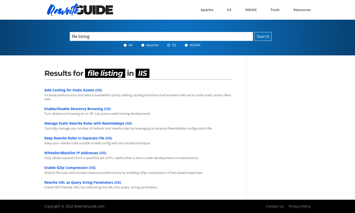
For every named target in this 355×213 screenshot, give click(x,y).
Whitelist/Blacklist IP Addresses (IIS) (75, 152)
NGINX (251, 10)
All (128, 45)
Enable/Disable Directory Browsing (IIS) (77, 108)
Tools (275, 10)
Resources (302, 10)
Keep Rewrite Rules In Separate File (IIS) (78, 138)
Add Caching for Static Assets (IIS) (73, 90)
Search (263, 36)
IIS (229, 10)
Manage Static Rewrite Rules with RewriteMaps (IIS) (88, 123)
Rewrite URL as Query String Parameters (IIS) (82, 182)
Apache (207, 10)
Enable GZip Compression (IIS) (70, 167)
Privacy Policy (300, 206)
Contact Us (275, 206)
